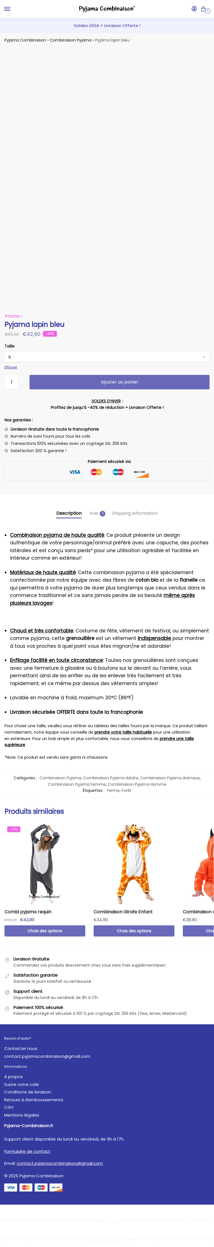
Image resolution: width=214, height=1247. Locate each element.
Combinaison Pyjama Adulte (110, 778)
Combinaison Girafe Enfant (123, 912)
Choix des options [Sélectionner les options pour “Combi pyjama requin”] (45, 931)
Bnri (183, 1219)
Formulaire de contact (27, 1151)
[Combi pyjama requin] (44, 864)
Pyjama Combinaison (25, 40)
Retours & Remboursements (33, 1100)
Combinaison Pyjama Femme (77, 784)
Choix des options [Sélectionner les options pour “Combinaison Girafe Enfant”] (134, 931)
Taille (9, 346)
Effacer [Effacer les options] (10, 367)
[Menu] (12, 9)
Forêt (126, 790)
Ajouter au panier (119, 382)
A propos (13, 1076)
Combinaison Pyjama (70, 40)
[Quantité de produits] (11, 382)
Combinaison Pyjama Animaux (170, 778)
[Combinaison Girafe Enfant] (134, 864)
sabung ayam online (30, 1219)
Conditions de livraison (27, 1092)
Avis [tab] (93, 513)
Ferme (113, 790)
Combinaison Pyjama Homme (137, 784)
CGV (9, 1107)
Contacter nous (20, 1048)
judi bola (8, 1219)
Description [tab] (69, 513)
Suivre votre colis (21, 1084)
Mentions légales (21, 1115)
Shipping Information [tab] (135, 513)
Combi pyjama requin (27, 912)
